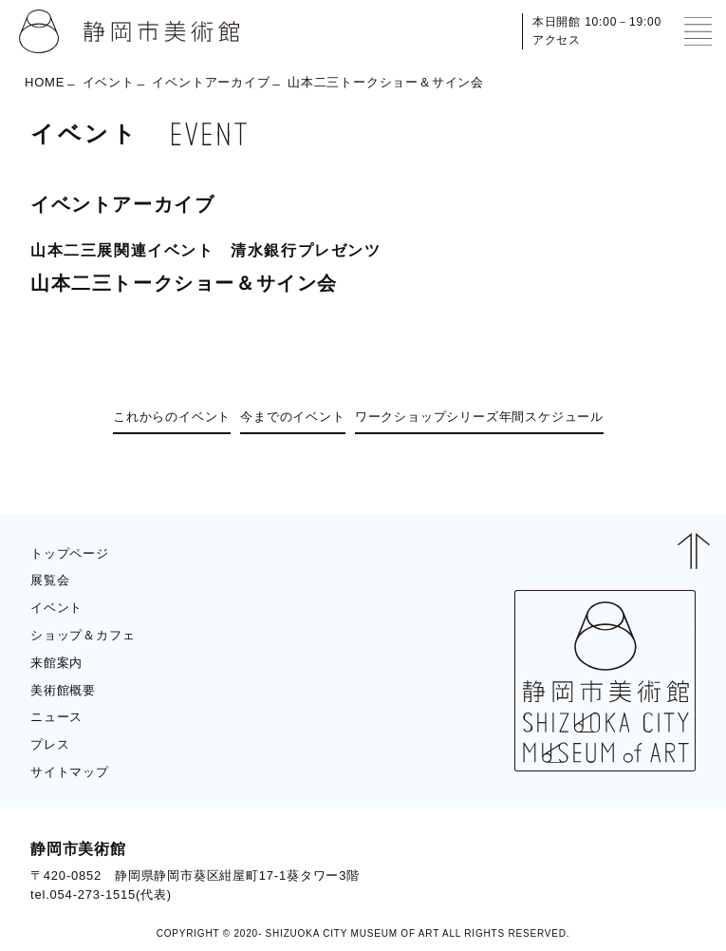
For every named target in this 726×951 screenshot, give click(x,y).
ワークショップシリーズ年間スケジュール (479, 416)
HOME (45, 82)
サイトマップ (69, 772)
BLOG (660, 872)
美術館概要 (63, 690)
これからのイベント (172, 416)
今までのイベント (292, 416)
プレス (49, 744)
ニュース (56, 717)
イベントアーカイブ (211, 82)
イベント (109, 82)
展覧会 (49, 580)
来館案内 (56, 663)
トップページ (69, 553)
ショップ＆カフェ (82, 635)
